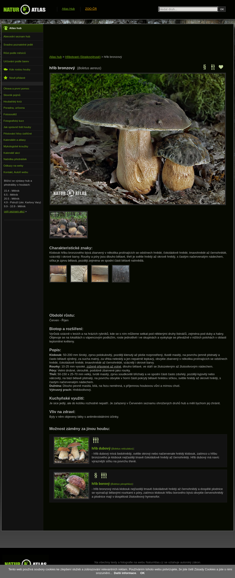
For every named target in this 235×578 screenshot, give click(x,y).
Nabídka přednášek (15, 159)
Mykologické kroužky (15, 146)
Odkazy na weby (13, 165)
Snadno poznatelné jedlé (18, 44)
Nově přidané (14, 78)
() (113, 448)
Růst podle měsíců (14, 53)
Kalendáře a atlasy (14, 139)
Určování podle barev (16, 61)
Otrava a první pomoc (16, 88)
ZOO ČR (91, 8)
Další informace (125, 573)
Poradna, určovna (14, 107)
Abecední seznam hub (16, 36)
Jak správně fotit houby (17, 127)
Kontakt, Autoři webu (15, 172)
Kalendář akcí (11, 152)
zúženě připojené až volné (104, 366)
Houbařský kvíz (12, 101)
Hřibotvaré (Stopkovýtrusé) (83, 57)
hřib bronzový (113, 57)
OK (142, 573)
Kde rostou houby (16, 69)
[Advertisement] (134, 40)
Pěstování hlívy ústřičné (17, 133)
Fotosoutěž (10, 114)
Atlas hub (55, 57)
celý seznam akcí (14, 211)
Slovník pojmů (11, 95)
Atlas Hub (68, 8)
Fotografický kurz (13, 120)
